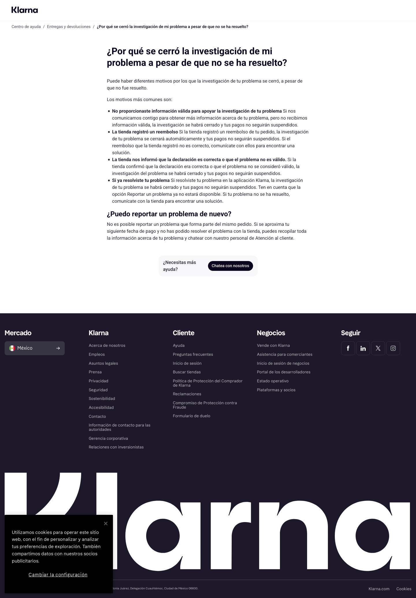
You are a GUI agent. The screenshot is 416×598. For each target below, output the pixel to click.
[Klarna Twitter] (378, 348)
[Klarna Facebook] (348, 348)
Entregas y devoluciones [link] (69, 27)
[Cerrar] (105, 523)
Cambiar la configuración (58, 574)
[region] (59, 554)
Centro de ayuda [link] (26, 27)
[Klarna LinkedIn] (363, 348)
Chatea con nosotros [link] (230, 266)
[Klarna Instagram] (393, 348)
